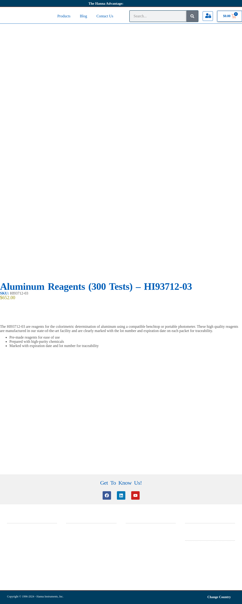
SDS (128, 527)
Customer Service (77, 527)
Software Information (79, 539)
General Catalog (136, 533)
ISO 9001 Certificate (138, 545)
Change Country (219, 597)
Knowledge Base (76, 533)
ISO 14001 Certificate (139, 539)
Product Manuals (76, 552)
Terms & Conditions (197, 545)
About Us (191, 527)
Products (64, 16)
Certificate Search (77, 545)
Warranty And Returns (198, 557)
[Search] (192, 16)
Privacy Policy (194, 551)
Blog (83, 16)
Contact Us (105, 16)
